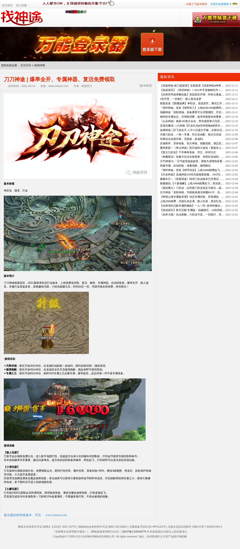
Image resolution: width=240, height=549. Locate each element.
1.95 (68, 12)
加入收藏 (21, 5)
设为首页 (7, 5)
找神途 (22, 17)
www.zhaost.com (56, 515)
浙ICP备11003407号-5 (135, 531)
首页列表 (25, 65)
